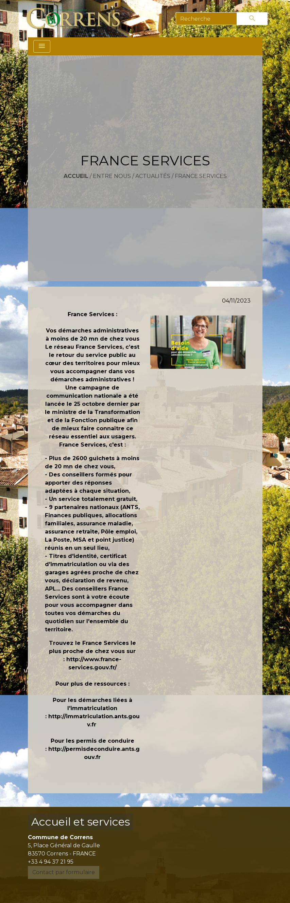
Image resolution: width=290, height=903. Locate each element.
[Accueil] (77, 18)
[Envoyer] (252, 18)
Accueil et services (80, 821)
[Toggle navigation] (41, 46)
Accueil (76, 176)
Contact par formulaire (63, 872)
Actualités (152, 176)
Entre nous (112, 176)
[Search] (206, 18)
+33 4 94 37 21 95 (50, 862)
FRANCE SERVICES (201, 176)
